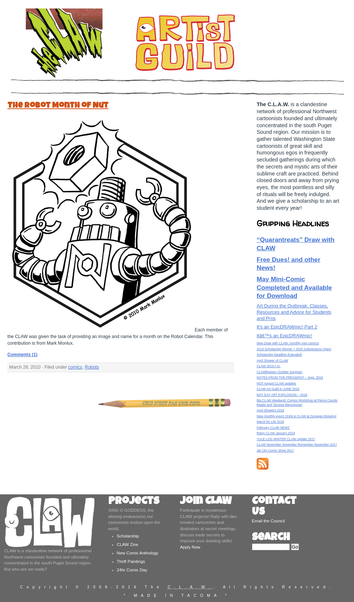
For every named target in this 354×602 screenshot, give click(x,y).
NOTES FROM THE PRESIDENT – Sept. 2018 (290, 377)
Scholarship (128, 536)
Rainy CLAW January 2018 (276, 433)
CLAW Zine (127, 544)
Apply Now (190, 547)
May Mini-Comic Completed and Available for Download (294, 287)
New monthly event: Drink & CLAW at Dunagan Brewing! (296, 416)
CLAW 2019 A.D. (269, 366)
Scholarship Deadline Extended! (279, 354)
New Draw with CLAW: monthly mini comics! (288, 343)
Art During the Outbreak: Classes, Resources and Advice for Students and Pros (294, 312)
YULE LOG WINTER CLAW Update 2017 (286, 439)
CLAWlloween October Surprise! (279, 372)
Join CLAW (206, 502)
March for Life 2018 (270, 422)
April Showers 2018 (270, 410)
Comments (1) (22, 354)
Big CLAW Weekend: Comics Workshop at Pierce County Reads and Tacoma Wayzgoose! (297, 402)
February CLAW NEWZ (273, 427)
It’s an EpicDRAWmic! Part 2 (287, 327)
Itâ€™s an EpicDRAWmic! (284, 335)
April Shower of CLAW (272, 360)
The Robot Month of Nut (57, 106)
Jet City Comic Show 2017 (275, 450)
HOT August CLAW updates (276, 383)
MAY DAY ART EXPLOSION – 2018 (282, 395)
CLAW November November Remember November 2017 (297, 444)
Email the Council (268, 521)
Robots (92, 367)
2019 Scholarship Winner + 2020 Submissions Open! (294, 349)
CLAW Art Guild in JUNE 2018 (278, 389)
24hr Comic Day (132, 570)
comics (75, 367)
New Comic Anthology (138, 553)
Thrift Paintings (131, 561)
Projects (133, 502)
